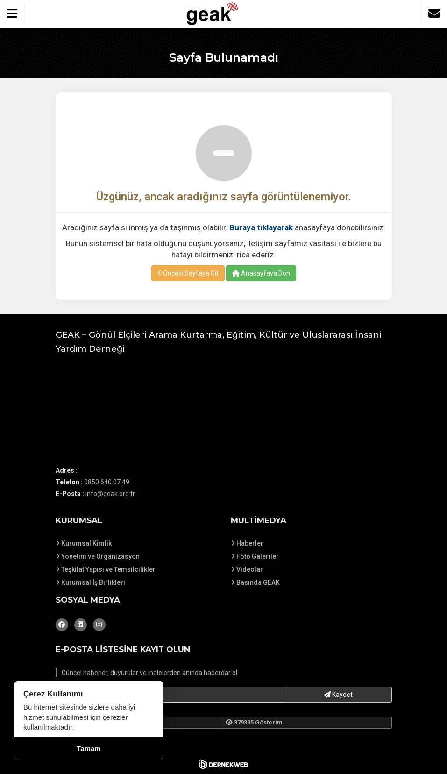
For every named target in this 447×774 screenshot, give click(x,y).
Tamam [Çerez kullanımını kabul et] (88, 749)
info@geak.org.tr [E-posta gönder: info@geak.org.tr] (110, 493)
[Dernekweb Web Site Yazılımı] (223, 764)
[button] (12, 13)
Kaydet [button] (338, 694)
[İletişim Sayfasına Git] (434, 13)
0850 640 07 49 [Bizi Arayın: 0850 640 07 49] (106, 482)
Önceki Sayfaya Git (188, 273)
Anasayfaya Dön (261, 273)
